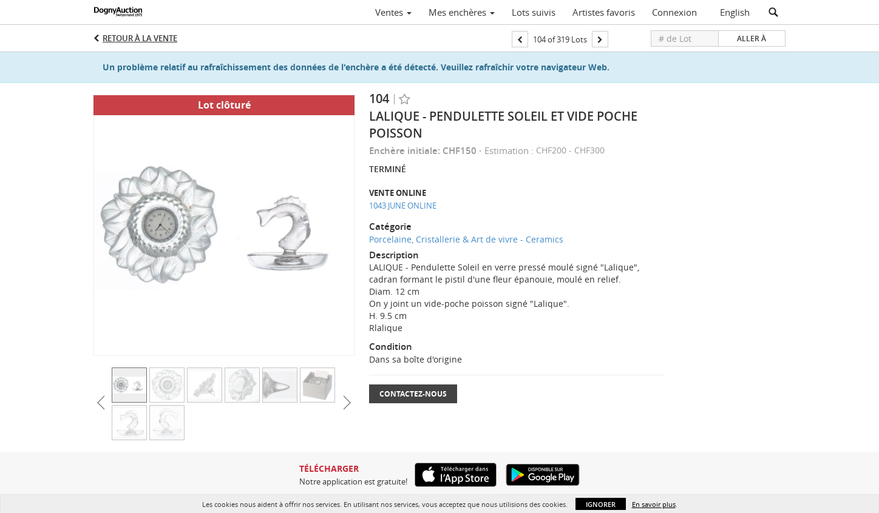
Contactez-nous (413, 394)
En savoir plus (654, 504)
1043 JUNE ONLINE (402, 205)
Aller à (751, 38)
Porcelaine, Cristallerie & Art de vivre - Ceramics (466, 239)
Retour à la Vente (140, 38)
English (735, 12)
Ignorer (601, 504)
